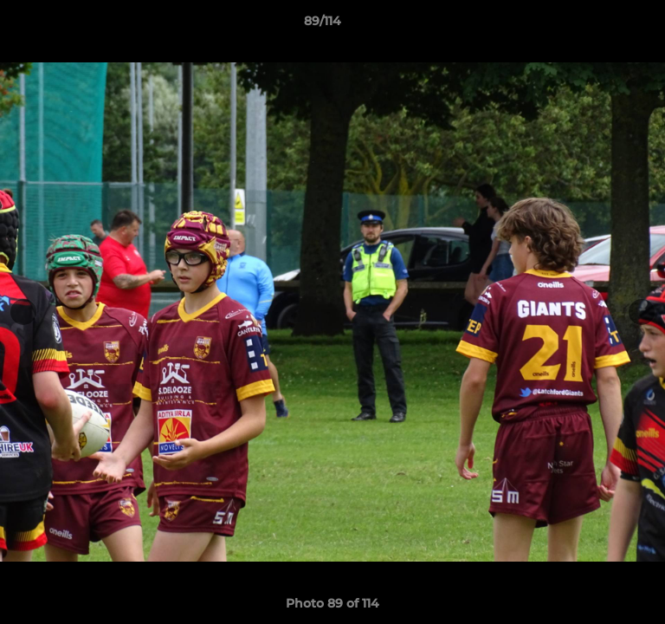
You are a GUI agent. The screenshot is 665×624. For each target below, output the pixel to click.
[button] (602, 25)
